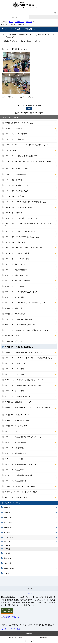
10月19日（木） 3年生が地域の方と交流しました (22, 237)
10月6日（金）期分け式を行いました (17, 264)
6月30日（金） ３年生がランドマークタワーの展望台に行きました (28, 358)
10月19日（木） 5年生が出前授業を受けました (21, 231)
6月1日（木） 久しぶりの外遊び (16, 426)
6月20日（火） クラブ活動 (14, 374)
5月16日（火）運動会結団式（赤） (17, 481)
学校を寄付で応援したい (10, 617)
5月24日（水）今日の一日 (14, 459)
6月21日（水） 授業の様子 (14, 369)
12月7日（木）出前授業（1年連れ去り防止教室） (22, 156)
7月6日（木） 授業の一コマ (14, 341)
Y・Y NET (28, 593)
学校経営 (7, 512)
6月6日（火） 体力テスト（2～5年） (17, 420)
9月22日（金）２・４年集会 (14, 286)
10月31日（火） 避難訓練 (14, 213)
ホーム (14, 17)
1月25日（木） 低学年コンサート (17, 139)
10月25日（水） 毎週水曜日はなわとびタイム (21, 218)
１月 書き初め (10, 150)
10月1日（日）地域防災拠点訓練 (16, 270)
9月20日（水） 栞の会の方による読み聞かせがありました (25, 303)
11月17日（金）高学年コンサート (16, 185)
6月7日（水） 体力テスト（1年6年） (18, 415)
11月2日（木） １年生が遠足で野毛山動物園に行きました (25, 202)
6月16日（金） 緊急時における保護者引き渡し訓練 (23, 385)
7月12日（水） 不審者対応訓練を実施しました (21, 325)
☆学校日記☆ (19, 22)
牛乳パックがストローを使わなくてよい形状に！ (22, 492)
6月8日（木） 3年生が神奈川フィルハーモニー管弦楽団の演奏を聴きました (28, 408)
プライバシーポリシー (14, 637)
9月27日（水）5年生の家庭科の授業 (17, 281)
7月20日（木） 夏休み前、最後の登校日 (19, 319)
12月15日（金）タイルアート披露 (16, 169)
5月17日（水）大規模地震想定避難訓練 (18, 475)
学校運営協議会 (9, 568)
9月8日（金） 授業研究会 (13, 308)
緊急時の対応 (8, 558)
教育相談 (7, 553)
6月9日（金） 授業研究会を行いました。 (19, 402)
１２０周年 (8, 522)
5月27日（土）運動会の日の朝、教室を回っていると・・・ (25, 437)
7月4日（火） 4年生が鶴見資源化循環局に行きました (24, 352)
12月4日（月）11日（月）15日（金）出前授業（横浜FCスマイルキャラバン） (29, 162)
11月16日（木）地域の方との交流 (16, 191)
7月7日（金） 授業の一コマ (15, 336)
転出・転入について (11, 563)
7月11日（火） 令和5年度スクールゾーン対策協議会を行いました (27, 330)
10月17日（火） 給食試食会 (15, 242)
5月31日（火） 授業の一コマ (15, 431)
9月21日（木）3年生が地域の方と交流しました (21, 292)
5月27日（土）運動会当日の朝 (15, 442)
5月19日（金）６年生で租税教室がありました (21, 464)
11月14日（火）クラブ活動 (14, 196)
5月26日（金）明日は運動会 (14, 448)
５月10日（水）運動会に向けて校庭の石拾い (20, 486)
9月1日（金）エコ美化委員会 (15, 314)
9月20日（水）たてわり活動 (14, 297)
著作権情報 (43, 637)
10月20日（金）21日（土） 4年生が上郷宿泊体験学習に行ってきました (29, 225)
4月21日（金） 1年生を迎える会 (16, 497)
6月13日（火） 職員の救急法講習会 (17, 396)
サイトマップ (29, 641)
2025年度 (7, 542)
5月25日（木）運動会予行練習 (15, 453)
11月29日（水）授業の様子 (14, 180)
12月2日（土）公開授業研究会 (15, 174)
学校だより (8, 517)
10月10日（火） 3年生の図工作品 (17, 259)
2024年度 (7, 545)
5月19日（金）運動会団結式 (14, 470)
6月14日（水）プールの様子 (14, 391)
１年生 (29, 108)
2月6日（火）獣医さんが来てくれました (19, 123)
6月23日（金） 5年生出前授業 (16, 363)
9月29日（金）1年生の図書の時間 (16, 275)
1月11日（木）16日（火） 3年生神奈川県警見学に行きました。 (27, 145)
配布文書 (7, 532)
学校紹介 (7, 507)
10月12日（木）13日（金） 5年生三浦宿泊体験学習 (23, 248)
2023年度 (29, 22)
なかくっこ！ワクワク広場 (11, 629)
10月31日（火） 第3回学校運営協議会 (18, 207)
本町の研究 (8, 527)
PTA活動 (7, 573)
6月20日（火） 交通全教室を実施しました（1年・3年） (25, 380)
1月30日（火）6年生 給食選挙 (16, 134)
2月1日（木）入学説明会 (13, 128)
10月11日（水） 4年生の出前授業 (17, 253)
